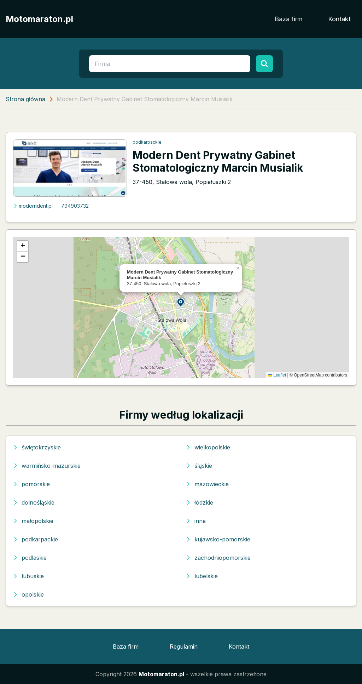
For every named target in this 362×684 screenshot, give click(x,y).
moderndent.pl (33, 206)
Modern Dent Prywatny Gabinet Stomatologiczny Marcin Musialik (218, 161)
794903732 (75, 206)
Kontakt (339, 19)
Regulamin (184, 646)
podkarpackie (147, 142)
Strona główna (25, 99)
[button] (181, 302)
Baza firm (289, 19)
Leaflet (277, 375)
